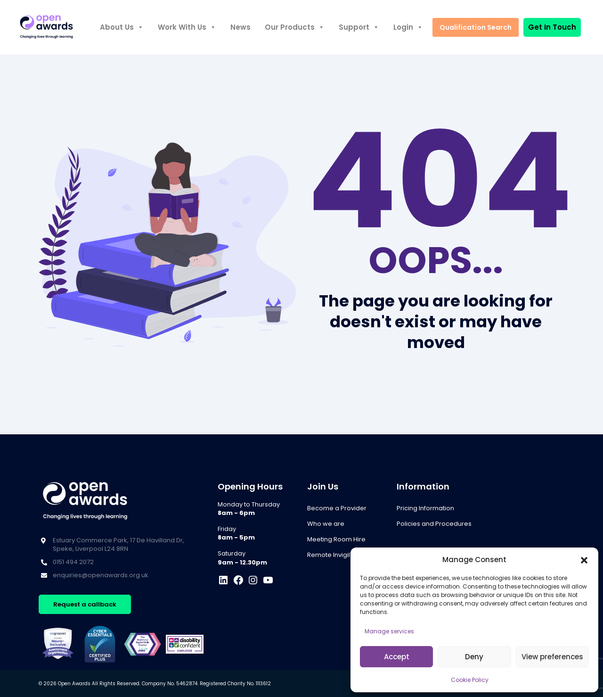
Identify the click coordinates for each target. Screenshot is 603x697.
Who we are (325, 523)
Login (408, 27)
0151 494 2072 (73, 561)
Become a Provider (337, 508)
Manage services (389, 631)
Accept (396, 657)
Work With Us (187, 27)
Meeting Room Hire (336, 539)
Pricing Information (425, 508)
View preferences (552, 657)
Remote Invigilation (336, 554)
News (240, 27)
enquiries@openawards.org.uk (100, 575)
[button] (584, 559)
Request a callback (84, 604)
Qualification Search (476, 27)
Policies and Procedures (434, 523)
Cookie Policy (470, 680)
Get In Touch (552, 27)
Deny (474, 657)
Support (359, 27)
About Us (122, 27)
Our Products (295, 27)
